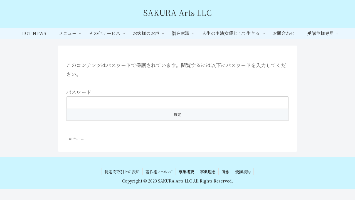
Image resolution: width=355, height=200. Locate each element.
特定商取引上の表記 (122, 171)
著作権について (159, 171)
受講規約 (243, 171)
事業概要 (186, 171)
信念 (225, 171)
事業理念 (208, 171)
